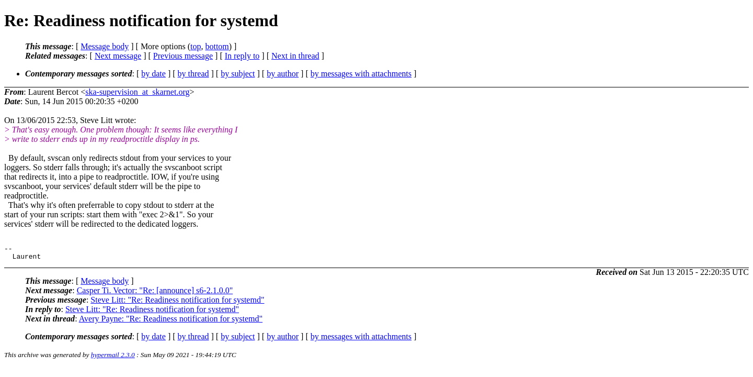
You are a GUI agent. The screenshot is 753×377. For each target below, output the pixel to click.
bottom (217, 46)
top (195, 46)
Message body (105, 46)
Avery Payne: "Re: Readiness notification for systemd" (171, 321)
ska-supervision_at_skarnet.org (137, 91)
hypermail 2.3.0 (113, 358)
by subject (238, 73)
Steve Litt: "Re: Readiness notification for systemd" (177, 302)
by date (153, 73)
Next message (118, 55)
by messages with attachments (361, 73)
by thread (193, 73)
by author (283, 73)
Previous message (183, 55)
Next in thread (295, 55)
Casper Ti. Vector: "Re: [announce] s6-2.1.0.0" (155, 293)
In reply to (242, 55)
